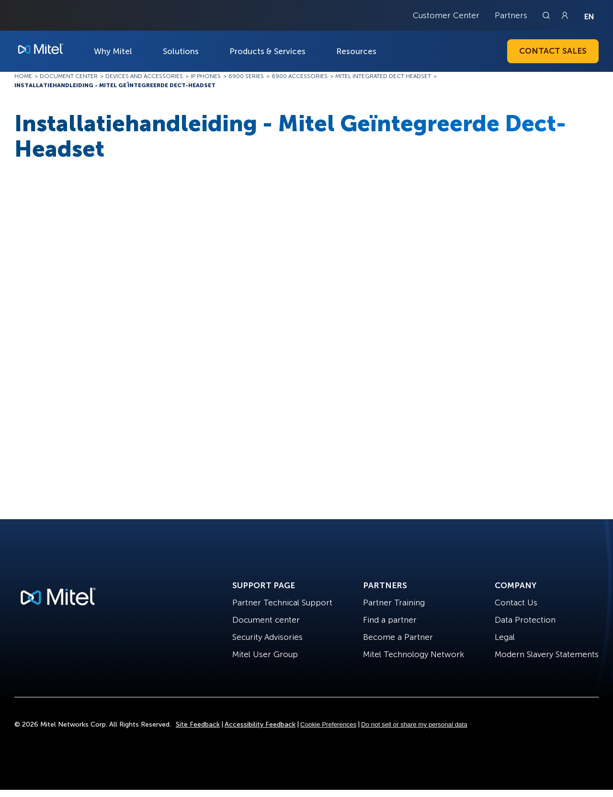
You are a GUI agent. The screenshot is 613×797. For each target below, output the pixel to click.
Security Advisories (267, 637)
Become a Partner (398, 637)
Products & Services (267, 51)
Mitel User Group (265, 654)
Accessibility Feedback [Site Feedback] (260, 724)
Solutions (181, 51)
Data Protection (525, 620)
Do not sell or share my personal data (414, 724)
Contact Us (516, 602)
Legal (505, 637)
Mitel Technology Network (413, 654)
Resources (356, 51)
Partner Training (394, 602)
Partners (511, 15)
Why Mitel (113, 51)
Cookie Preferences (328, 724)
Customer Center (446, 15)
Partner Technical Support (282, 602)
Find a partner (390, 620)
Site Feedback (198, 724)
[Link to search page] (547, 15)
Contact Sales (553, 51)
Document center (266, 620)
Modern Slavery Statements (547, 654)
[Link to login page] (564, 15)
